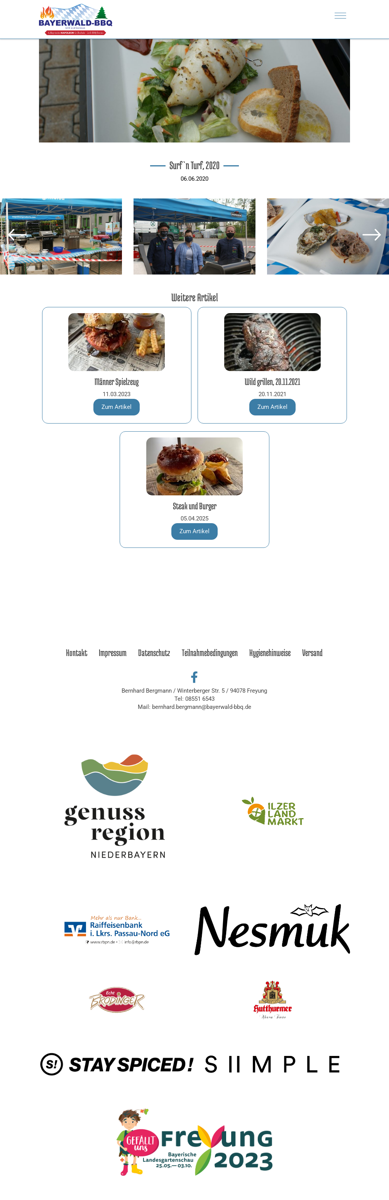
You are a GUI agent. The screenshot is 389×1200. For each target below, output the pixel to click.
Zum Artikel (116, 406)
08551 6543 (200, 698)
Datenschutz (154, 652)
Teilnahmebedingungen (210, 652)
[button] (17, 235)
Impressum (113, 652)
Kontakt (76, 652)
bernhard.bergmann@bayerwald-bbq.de (201, 706)
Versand (312, 652)
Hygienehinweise (270, 652)
